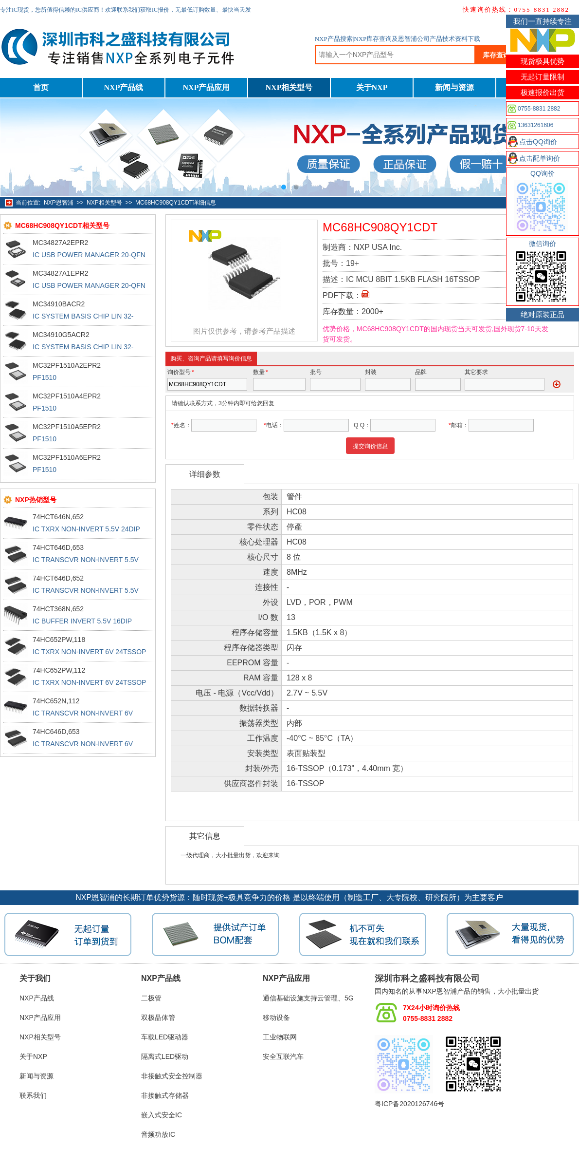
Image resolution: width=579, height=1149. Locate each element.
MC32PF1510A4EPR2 (67, 396)
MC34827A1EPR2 (60, 273)
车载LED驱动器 (164, 1037)
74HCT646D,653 (58, 547)
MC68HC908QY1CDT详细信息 (175, 202)
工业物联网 (280, 1037)
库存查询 (496, 55)
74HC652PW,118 (59, 639)
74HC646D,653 (56, 731)
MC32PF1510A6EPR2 (67, 457)
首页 (41, 87)
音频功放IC (158, 1134)
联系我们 (33, 1095)
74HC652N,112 (56, 701)
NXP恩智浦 (58, 202)
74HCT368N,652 (58, 609)
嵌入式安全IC (161, 1115)
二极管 (151, 998)
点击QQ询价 (538, 142)
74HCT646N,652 (58, 517)
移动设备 (276, 1017)
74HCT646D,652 (58, 578)
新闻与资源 (454, 87)
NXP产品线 (124, 87)
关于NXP (372, 87)
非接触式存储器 (165, 1095)
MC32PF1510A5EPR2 (67, 427)
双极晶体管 (158, 1017)
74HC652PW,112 (59, 670)
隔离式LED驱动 (164, 1056)
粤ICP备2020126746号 (409, 1104)
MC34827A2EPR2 (60, 242)
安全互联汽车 (283, 1056)
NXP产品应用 (206, 87)
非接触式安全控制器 (171, 1076)
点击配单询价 (539, 158)
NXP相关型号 (289, 87)
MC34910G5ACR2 (61, 335)
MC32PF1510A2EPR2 (67, 365)
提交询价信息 (370, 446)
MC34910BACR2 (59, 304)
